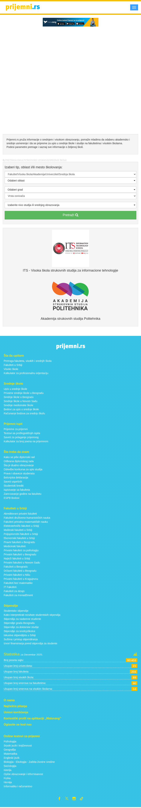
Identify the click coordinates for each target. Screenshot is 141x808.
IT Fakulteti (10, 587)
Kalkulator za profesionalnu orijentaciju (26, 373)
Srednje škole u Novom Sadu (20, 401)
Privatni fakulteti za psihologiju (21, 550)
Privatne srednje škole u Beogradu (23, 393)
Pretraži (70, 215)
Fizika (7, 778)
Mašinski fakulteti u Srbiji (18, 530)
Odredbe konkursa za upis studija (23, 469)
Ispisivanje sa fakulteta (17, 490)
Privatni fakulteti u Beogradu (20, 554)
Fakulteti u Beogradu (16, 567)
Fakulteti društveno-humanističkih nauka (27, 518)
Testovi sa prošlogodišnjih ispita (22, 433)
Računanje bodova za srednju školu (24, 413)
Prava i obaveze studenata (19, 473)
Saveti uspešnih (13, 481)
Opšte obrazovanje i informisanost (23, 774)
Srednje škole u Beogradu (19, 397)
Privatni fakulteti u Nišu (17, 575)
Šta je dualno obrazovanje (19, 465)
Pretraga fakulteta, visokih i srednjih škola (28, 361)
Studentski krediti (14, 486)
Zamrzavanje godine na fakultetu (22, 494)
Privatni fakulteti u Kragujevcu (21, 579)
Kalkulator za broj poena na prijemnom (26, 441)
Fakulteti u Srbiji (13, 365)
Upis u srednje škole (15, 389)
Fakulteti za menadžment (18, 595)
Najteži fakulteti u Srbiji (17, 558)
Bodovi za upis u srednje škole (21, 409)
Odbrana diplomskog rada (19, 461)
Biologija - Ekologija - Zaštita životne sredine (29, 762)
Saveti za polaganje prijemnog (21, 437)
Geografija (10, 749)
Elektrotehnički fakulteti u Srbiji (21, 526)
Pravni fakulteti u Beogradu (19, 542)
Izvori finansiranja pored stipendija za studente (30, 643)
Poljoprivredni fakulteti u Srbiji (21, 534)
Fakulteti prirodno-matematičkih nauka (26, 522)
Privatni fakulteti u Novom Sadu (22, 562)
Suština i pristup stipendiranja (21, 639)
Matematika (10, 754)
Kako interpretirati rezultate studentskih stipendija (32, 615)
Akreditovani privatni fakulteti (20, 514)
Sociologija (10, 766)
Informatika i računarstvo (18, 786)
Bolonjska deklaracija (16, 477)
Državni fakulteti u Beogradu (20, 571)
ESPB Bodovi (11, 498)
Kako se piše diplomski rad (19, 457)
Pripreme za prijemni (15, 429)
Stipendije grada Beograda (19, 623)
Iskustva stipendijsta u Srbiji (20, 635)
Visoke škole (11, 369)
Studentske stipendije (16, 611)
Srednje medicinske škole (18, 405)
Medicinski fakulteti (15, 546)
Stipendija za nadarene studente (22, 619)
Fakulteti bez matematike (18, 583)
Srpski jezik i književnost (18, 745)
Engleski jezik (12, 758)
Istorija (7, 770)
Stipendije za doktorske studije (21, 627)
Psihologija (10, 741)
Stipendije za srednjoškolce (19, 631)
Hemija (8, 782)
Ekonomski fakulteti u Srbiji (19, 538)
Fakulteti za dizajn (14, 591)
